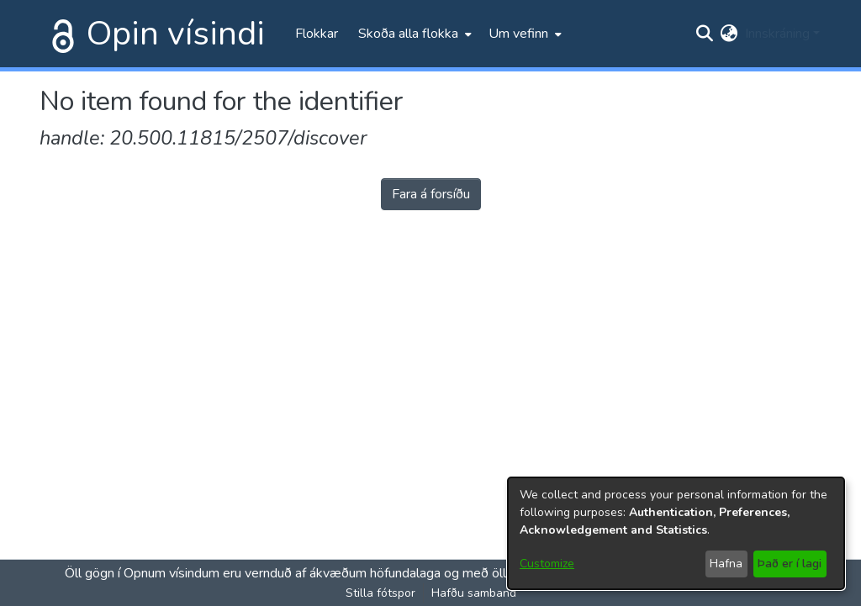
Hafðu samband (473, 593)
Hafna (726, 564)
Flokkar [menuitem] (316, 33)
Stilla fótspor (380, 593)
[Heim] (60, 33)
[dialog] (676, 533)
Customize (547, 564)
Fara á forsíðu (431, 194)
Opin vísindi (176, 33)
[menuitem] (413, 33)
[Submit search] (705, 34)
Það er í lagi (789, 564)
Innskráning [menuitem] (777, 33)
